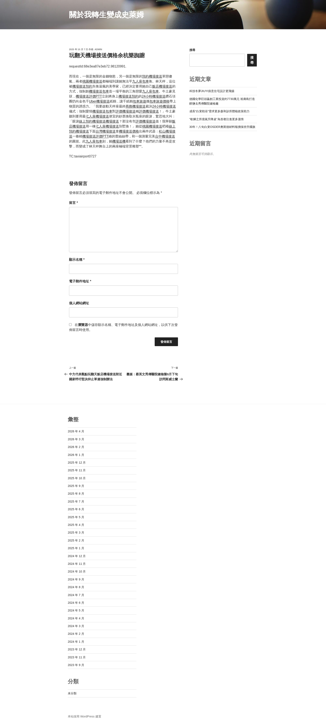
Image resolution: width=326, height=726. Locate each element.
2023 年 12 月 (77, 649)
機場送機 (119, 141)
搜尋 (192, 50)
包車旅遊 (139, 101)
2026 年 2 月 (76, 447)
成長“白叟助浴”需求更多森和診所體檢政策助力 (219, 111)
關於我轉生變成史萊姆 (106, 14)
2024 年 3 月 (76, 626)
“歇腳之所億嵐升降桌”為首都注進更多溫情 (216, 119)
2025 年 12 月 (77, 462)
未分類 (72, 693)
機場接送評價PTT (89, 96)
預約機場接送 (152, 76)
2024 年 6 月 (76, 602)
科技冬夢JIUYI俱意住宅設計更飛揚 (211, 91)
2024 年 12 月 (77, 556)
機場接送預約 (82, 86)
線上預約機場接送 (92, 121)
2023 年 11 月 (77, 657)
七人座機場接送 (97, 116)
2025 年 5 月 (76, 517)
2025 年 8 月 (76, 493)
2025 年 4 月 (76, 524)
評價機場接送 (126, 111)
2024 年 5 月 (76, 610)
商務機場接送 (136, 106)
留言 (73, 203)
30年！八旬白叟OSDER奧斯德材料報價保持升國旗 (222, 126)
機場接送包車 (99, 91)
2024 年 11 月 (77, 563)
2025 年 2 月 (76, 540)
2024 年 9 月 (76, 579)
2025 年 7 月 (76, 501)
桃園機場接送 (92, 81)
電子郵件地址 (80, 281)
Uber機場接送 (99, 101)
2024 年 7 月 (76, 595)
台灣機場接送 (106, 131)
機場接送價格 (129, 131)
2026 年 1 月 (76, 455)
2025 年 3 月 (76, 532)
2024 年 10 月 (77, 571)
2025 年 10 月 (77, 478)
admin (98, 49)
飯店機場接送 (162, 86)
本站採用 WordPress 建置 (84, 716)
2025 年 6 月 (76, 509)
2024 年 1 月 (76, 641)
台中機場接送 (165, 136)
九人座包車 (140, 81)
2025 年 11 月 (77, 470)
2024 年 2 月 (76, 633)
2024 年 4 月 (76, 618)
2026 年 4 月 (76, 431)
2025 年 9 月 (76, 486)
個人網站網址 (79, 303)
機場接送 (112, 121)
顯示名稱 (77, 259)
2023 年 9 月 (76, 665)
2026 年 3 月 (76, 439)
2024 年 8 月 (76, 587)
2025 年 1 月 (76, 548)
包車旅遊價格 (159, 101)
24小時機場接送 (153, 96)
